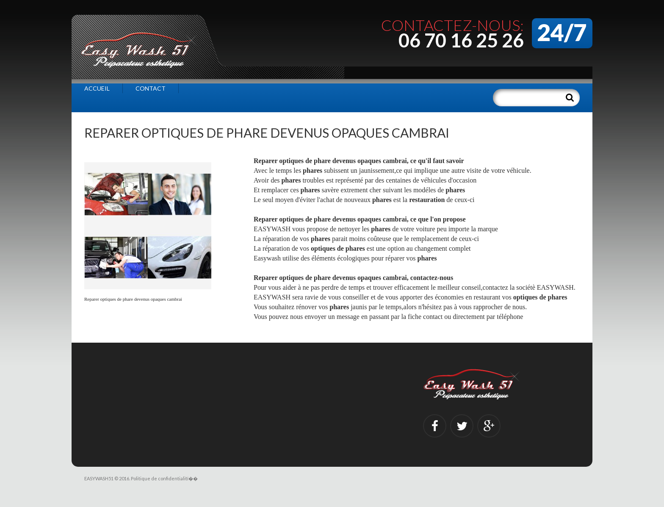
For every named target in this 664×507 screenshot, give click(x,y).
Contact (151, 88)
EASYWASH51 (98, 478)
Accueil (97, 88)
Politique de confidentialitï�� (164, 478)
